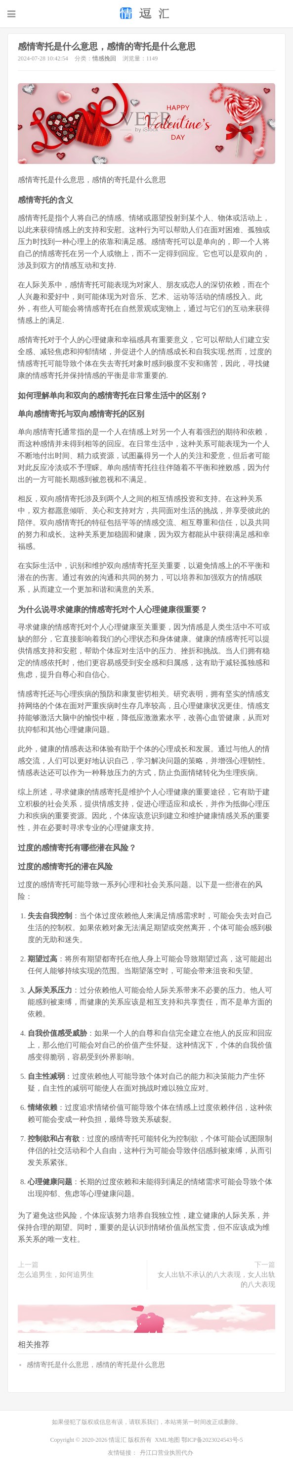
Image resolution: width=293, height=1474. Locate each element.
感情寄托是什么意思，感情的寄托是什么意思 (107, 47)
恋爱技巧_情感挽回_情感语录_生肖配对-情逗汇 (146, 13)
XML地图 (167, 1439)
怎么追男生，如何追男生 (56, 1274)
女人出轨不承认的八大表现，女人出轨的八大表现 (216, 1279)
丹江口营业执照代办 (166, 1452)
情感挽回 (104, 58)
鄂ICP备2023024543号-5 (212, 1439)
